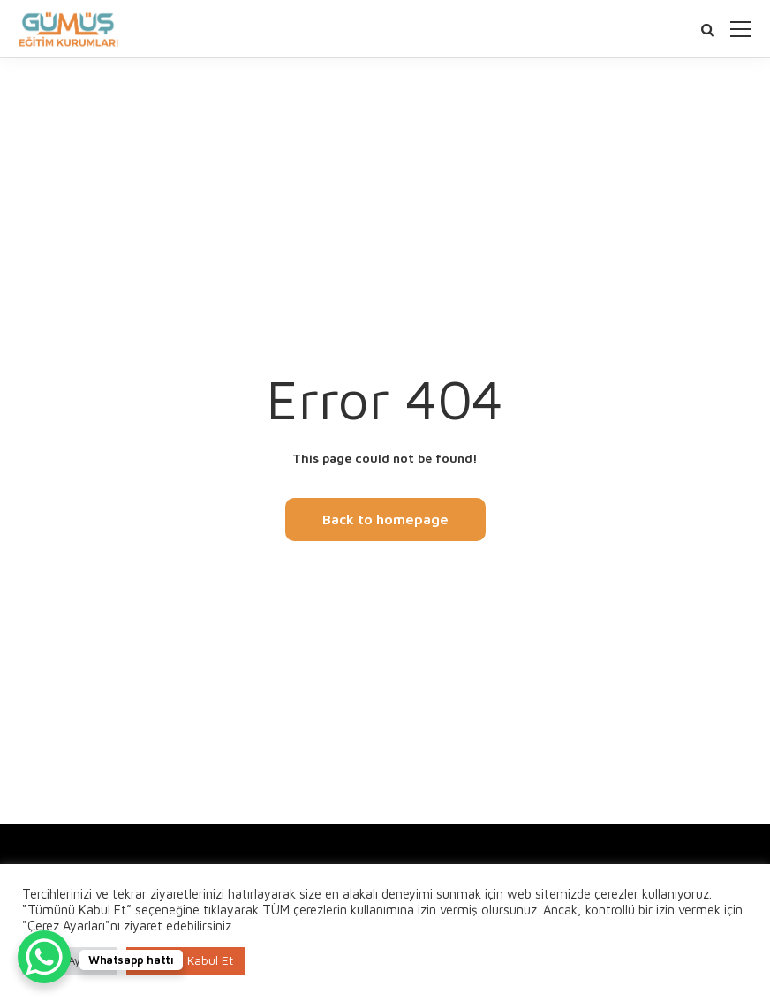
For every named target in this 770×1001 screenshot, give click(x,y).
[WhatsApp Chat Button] (44, 956)
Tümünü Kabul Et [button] (186, 959)
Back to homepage (385, 519)
